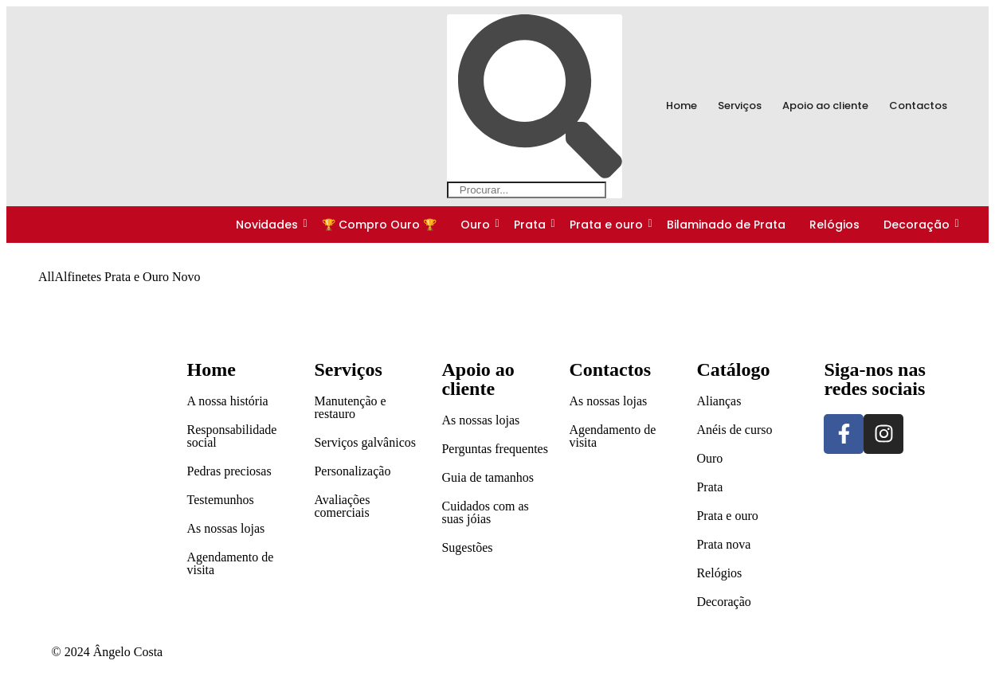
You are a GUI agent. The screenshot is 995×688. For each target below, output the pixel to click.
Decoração (917, 225)
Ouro (476, 225)
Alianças (718, 401)
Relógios (834, 225)
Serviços (740, 105)
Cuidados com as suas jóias (484, 512)
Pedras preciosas (228, 471)
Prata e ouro (607, 225)
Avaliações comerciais (342, 506)
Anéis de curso (734, 429)
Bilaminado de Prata (726, 225)
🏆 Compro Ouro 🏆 (379, 225)
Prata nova (723, 544)
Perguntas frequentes (494, 448)
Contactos (918, 105)
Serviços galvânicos (365, 442)
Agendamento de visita (229, 563)
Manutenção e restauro (350, 407)
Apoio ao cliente (825, 105)
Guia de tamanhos (487, 477)
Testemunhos (219, 499)
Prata (531, 225)
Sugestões (466, 547)
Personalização (352, 471)
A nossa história (227, 401)
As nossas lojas (225, 528)
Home (681, 105)
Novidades (268, 225)
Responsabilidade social (231, 436)
